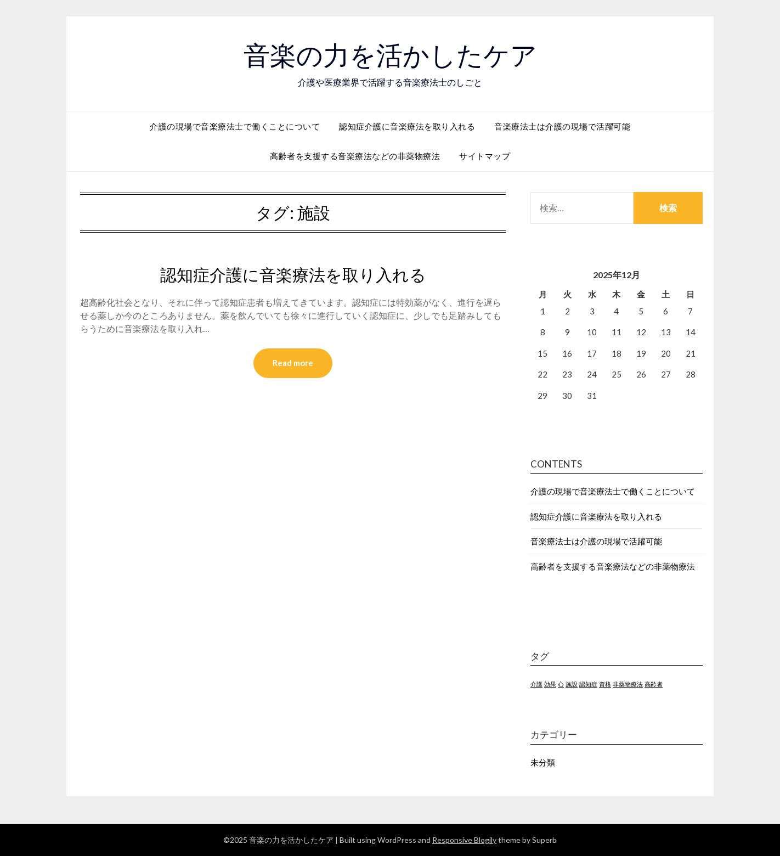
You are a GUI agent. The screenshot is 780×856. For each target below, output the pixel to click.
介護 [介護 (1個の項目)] (536, 683)
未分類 (542, 762)
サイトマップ (484, 155)
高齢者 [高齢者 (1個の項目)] (654, 683)
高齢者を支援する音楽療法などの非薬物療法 (355, 155)
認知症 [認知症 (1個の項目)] (588, 683)
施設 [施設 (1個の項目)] (572, 683)
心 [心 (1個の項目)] (561, 683)
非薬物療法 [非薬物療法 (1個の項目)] (628, 683)
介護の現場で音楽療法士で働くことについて (235, 126)
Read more (293, 363)
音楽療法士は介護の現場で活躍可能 (562, 126)
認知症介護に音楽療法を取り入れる (407, 126)
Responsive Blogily (464, 839)
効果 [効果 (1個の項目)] (550, 683)
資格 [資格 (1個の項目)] (605, 683)
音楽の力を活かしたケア (390, 55)
